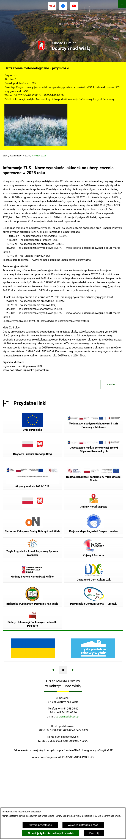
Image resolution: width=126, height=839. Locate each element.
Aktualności (16, 155)
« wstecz (112, 384)
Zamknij (94, 833)
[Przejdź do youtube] (74, 6)
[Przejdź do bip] (52, 6)
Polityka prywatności (40, 825)
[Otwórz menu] (122, 4)
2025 (27, 155)
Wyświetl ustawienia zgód (83, 825)
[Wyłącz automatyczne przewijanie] (63, 670)
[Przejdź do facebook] (63, 6)
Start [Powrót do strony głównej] (5, 155)
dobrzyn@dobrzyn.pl (67, 716)
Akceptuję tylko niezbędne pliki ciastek (51, 833)
